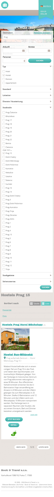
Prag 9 (8, 254)
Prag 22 (9, 139)
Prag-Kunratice (12, 207)
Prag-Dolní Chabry (13, 196)
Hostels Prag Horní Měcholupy (22, 324)
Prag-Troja (10, 211)
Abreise (31, 47)
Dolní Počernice (12, 165)
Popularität (7, 310)
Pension (9, 79)
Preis (5, 316)
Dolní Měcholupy (12, 161)
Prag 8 (8, 250)
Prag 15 (9, 153)
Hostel (8, 75)
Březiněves (10, 116)
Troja (8, 269)
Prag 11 (9, 261)
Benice (8, 143)
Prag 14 (9, 192)
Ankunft (6, 47)
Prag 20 (9, 131)
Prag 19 (9, 128)
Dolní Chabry (11, 157)
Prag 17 (9, 120)
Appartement (11, 83)
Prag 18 (9, 124)
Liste (47, 303)
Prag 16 (9, 188)
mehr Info (33, 415)
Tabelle (36, 303)
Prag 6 (8, 242)
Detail (14, 425)
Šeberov (9, 180)
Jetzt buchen (14, 419)
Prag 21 (9, 135)
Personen (7, 57)
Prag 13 (9, 234)
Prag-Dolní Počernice (14, 203)
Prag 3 (8, 199)
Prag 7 (8, 246)
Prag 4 (8, 230)
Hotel (8, 71)
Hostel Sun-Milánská (18, 354)
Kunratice (9, 168)
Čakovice (9, 147)
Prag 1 (8, 223)
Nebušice (9, 172)
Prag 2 (8, 226)
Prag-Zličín (10, 219)
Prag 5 (8, 238)
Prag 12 (9, 265)
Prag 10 (9, 258)
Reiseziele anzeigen (43, 32)
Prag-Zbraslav (11, 215)
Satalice (9, 176)
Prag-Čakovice (11, 112)
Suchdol (9, 184)
